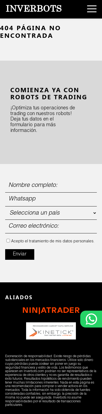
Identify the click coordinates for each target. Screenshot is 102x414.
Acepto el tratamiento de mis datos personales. (52, 241)
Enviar (20, 254)
